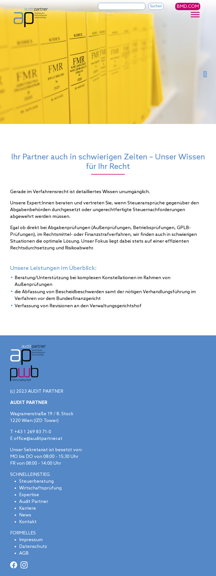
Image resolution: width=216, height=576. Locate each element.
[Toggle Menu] (195, 14)
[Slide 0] (205, 74)
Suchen (156, 6)
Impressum (31, 539)
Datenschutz (33, 546)
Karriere (27, 508)
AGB (24, 553)
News (25, 515)
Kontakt (28, 521)
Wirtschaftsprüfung (40, 488)
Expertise (29, 494)
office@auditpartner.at (38, 438)
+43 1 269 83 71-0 (32, 431)
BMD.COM (188, 6)
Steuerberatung (36, 481)
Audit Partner (33, 501)
